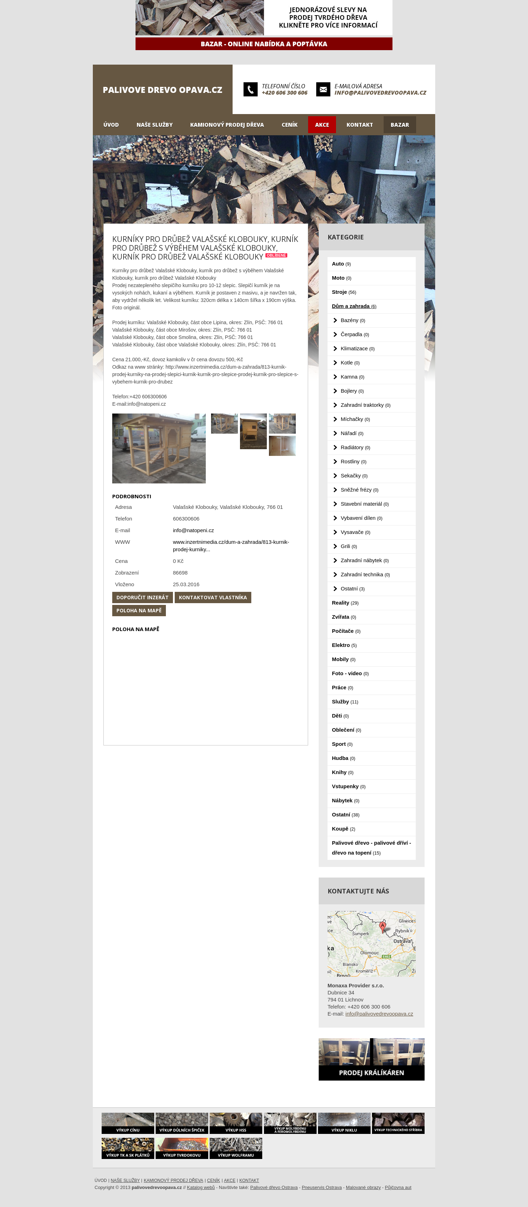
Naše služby (155, 124)
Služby (345, 701)
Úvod (111, 124)
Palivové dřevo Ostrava (274, 1187)
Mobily (344, 659)
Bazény (353, 320)
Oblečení (346, 730)
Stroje (344, 292)
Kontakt (360, 124)
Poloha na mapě (139, 610)
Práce (342, 687)
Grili (349, 546)
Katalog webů (201, 1187)
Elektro (344, 645)
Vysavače (356, 532)
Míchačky (355, 419)
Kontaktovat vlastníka (213, 597)
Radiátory (356, 447)
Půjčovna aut (398, 1187)
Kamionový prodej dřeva (227, 124)
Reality (345, 603)
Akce (322, 124)
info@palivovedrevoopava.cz (380, 92)
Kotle (350, 362)
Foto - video (350, 673)
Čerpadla (355, 334)
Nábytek (346, 800)
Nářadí (352, 433)
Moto (342, 278)
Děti (340, 716)
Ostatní (353, 588)
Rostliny (354, 461)
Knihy (343, 772)
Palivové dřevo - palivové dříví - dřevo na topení (371, 848)
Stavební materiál (365, 504)
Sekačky (354, 475)
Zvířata (344, 617)
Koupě (343, 829)
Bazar (400, 124)
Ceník (290, 124)
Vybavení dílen (362, 518)
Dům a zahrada (354, 306)
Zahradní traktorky (366, 405)
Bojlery (352, 391)
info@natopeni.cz (193, 530)
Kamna (353, 377)
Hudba (343, 758)
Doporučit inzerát (142, 597)
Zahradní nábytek (365, 560)
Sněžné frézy (360, 490)
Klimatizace (358, 348)
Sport (342, 744)
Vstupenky (349, 786)
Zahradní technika (365, 574)
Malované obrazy (363, 1187)
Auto (341, 264)
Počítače (346, 631)
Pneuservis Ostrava (322, 1187)
